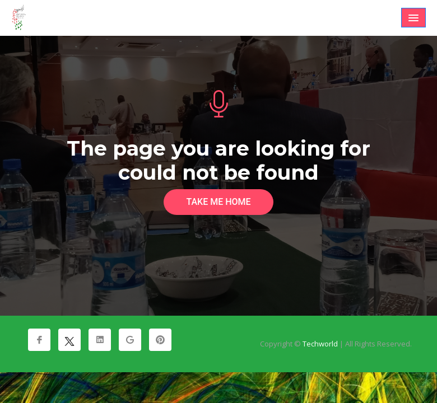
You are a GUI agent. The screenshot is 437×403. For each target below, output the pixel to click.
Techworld (320, 344)
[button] (413, 17)
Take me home (218, 201)
